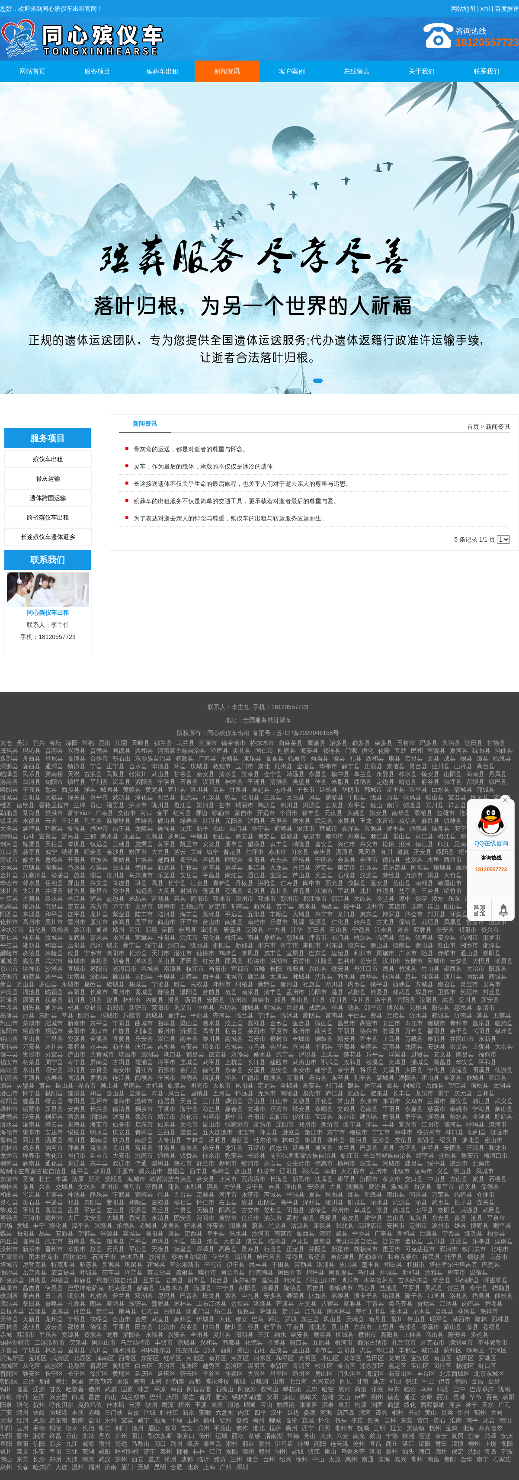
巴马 (258, 1319)
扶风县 (412, 797)
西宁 (308, 1428)
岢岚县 (31, 1194)
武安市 (54, 1241)
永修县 (240, 1054)
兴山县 (318, 968)
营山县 (402, 883)
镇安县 (430, 773)
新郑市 (115, 1007)
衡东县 (357, 945)
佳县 (321, 781)
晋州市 (54, 1249)
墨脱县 (160, 1303)
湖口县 (172, 1054)
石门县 (340, 937)
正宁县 (115, 766)
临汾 (291, 1420)
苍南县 (369, 1108)
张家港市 (237, 1124)
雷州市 (76, 921)
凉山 (289, 1396)
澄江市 (306, 828)
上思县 (385, 1326)
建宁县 (324, 1069)
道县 (403, 929)
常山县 (346, 1101)
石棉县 (346, 875)
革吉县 (31, 1295)
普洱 (205, 1396)
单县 (337, 1007)
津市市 (318, 937)
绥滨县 (448, 1139)
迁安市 (391, 1241)
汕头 (408, 1451)
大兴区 (256, 1373)
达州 (22, 1428)
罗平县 (396, 828)
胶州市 (301, 1030)
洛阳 (375, 1451)
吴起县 (261, 789)
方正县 (408, 1147)
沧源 (465, 812)
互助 (400, 750)
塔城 (240, 1381)
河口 (146, 812)
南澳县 (234, 921)
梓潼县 (385, 890)
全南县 (369, 1046)
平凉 (160, 1389)
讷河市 (54, 1147)
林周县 (467, 1311)
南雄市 (256, 921)
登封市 (93, 1007)
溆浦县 (210, 929)
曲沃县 (422, 1186)
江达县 (448, 1303)
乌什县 (366, 1272)
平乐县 (48, 1334)
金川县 (9, 875)
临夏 (22, 1389)
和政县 (185, 758)
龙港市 (256, 1108)
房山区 (324, 1373)
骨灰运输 (48, 478)
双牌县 (422, 929)
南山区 (442, 1358)
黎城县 (9, 1210)
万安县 (31, 1046)
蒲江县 (340, 898)
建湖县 (369, 1116)
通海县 (283, 828)
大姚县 (356, 812)
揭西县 (330, 906)
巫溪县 (279, 1350)
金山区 (346, 1365)
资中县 (121, 890)
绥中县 (436, 1163)
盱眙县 (504, 1116)
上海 (209, 1467)
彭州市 (289, 898)
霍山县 (430, 1077)
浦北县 (318, 1326)
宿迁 (425, 1435)
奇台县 (441, 1280)
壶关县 (486, 1202)
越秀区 (211, 1365)
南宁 (483, 1459)
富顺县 (160, 898)
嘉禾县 (99, 937)
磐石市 (183, 1163)
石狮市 (166, 1069)
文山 (344, 1396)
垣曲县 (334, 1194)
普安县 (324, 844)
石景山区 (400, 1373)
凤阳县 (244, 1085)
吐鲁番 (75, 1389)
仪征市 (301, 1116)
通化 (22, 1404)
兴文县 (99, 883)
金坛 (55, 742)
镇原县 (76, 766)
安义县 (442, 1054)
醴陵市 (9, 953)
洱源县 (312, 805)
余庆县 (322, 851)
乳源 (298, 921)
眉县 (393, 797)
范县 (231, 992)
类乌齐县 (400, 1303)
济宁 (150, 1451)
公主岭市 (298, 1163)
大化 (225, 1319)
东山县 (31, 1069)
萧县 (45, 1085)
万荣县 (441, 1194)
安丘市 (391, 1023)
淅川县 (334, 984)
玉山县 (31, 1038)
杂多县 (384, 742)
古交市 (250, 1210)
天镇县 (205, 1210)
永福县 (154, 1334)
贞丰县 (279, 844)
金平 (163, 812)
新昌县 (54, 1108)
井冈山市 (462, 1038)
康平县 (346, 1178)
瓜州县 (283, 766)
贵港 (459, 1396)
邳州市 (307, 1124)
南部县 (424, 883)
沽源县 (300, 1225)
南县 (253, 937)
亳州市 (344, 1428)
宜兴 (39, 742)
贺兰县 (456, 1287)
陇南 (504, 1389)
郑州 (55, 1459)
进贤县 (420, 1054)
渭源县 (9, 766)
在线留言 (357, 71)
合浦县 (408, 1326)
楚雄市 (446, 812)
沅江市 (189, 937)
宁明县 (76, 1319)
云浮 (135, 1404)
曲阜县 (166, 1023)
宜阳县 (406, 999)
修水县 (262, 1054)
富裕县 (144, 1147)
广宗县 (384, 1233)
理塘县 (54, 867)
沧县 (477, 1217)
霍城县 (156, 1264)
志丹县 (283, 789)
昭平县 (439, 1319)
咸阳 (105, 1451)
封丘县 (492, 992)
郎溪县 (273, 1077)
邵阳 (6, 1428)
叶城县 (89, 1272)
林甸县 (291, 1139)
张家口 (185, 1435)
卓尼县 (54, 758)
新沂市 (330, 1124)
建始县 (340, 953)
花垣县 (430, 921)
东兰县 (310, 1319)
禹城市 (109, 1015)
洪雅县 (267, 883)
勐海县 (31, 812)
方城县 (424, 984)
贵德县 (99, 750)
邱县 (180, 1241)
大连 (61, 1467)
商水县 (346, 976)
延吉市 (99, 1155)
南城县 (234, 1038)
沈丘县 (324, 976)
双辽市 (121, 1163)
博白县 (211, 1326)
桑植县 (273, 937)
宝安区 (420, 1358)
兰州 (236, 1459)
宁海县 (481, 1108)
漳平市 (166, 1062)
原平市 (445, 1186)
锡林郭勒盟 (247, 1396)
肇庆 (193, 1443)
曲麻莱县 (291, 742)
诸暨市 (31, 1108)
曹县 (354, 1007)
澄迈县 (31, 906)
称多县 (361, 742)
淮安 (39, 1451)
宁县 (96, 766)
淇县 (96, 999)
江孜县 (313, 1311)
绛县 (354, 1194)
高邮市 (279, 1116)
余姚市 (459, 1108)
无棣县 (418, 1007)
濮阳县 (189, 992)
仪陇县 (357, 883)
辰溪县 (232, 929)
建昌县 (414, 1163)
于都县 (324, 1046)
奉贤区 (279, 1365)
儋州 (94, 1389)
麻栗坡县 (118, 820)
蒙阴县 (312, 1015)
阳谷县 (87, 1015)
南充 (359, 1435)
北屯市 (499, 1249)
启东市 (144, 1124)
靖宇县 (425, 1155)
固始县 (475, 976)
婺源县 (391, 1030)
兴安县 (177, 1334)
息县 (411, 976)
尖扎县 (242, 750)
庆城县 (199, 766)
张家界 (308, 1404)
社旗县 (312, 984)
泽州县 (312, 1202)
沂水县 (418, 1015)
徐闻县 (121, 921)
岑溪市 (430, 1326)
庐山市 (76, 1054)
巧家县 (54, 828)
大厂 (73, 1217)
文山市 (127, 812)
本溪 (61, 1178)
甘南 (362, 1381)
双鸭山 (269, 1389)
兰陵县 (396, 1015)
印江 (444, 844)
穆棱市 (358, 1132)
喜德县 (211, 859)
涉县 (213, 1241)
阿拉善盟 (199, 1389)
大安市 (121, 1155)
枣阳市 (99, 968)
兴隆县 (103, 1225)
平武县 (346, 890)
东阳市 (391, 1101)
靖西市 (461, 1319)
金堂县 (385, 898)
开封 (414, 1412)
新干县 (121, 1046)
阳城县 (357, 1202)
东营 (406, 1420)
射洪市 (189, 890)
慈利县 (295, 937)
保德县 (490, 1186)
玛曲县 (504, 750)
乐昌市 (279, 921)
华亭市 (328, 766)
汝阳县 (429, 999)
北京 (193, 1467)
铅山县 (9, 1038)
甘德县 (496, 742)
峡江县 (144, 1046)
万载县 (414, 1038)
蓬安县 (379, 883)
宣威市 (328, 828)
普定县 (232, 851)
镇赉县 (189, 1155)
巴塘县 (31, 867)
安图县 (453, 1147)
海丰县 (189, 914)
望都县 (87, 1233)
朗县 (96, 1303)
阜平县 (216, 1233)
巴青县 (189, 1295)
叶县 (319, 999)
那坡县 (76, 1326)
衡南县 (402, 945)
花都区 (76, 1365)
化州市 (9, 921)
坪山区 (330, 1358)
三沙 (28, 1381)
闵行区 (442, 1365)
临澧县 (385, 937)
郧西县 (453, 968)
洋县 (90, 789)
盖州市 (378, 1171)
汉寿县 (424, 937)
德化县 (211, 1069)
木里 (433, 859)
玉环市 (99, 1101)
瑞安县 (301, 1108)
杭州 (170, 1459)
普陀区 (9, 1373)
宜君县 (457, 797)
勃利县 (477, 1132)
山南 (278, 1381)
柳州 (474, 1443)
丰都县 (408, 1350)
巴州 (156, 1396)
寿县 (157, 1093)
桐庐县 (54, 1116)
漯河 (365, 1412)
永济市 (250, 1194)
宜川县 (177, 789)
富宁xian (79, 812)
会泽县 (351, 828)
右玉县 (228, 1202)
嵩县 (448, 999)
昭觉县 (234, 859)
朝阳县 (102, 1171)
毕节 (476, 1396)
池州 (137, 1428)
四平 (260, 1412)
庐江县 (334, 1093)
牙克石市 (432, 1342)
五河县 (222, 1093)
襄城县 (144, 992)
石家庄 (502, 1459)
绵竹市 (453, 890)
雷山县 (402, 836)
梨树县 (160, 1163)
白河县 (31, 781)
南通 (368, 1459)
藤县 (472, 1326)
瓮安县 (244, 836)
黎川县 (211, 1038)
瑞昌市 (128, 1054)
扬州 (392, 1451)
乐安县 (144, 1038)
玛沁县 (31, 750)
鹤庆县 (267, 805)
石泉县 (189, 781)
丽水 (238, 1435)
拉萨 (275, 1428)
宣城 (308, 1420)
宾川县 (435, 805)
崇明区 (256, 1365)
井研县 (54, 890)
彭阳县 (248, 1287)
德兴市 (369, 1030)
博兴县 (396, 1007)
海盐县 (211, 1108)
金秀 (141, 1319)
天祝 (73, 773)
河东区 (262, 1358)
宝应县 (279, 875)
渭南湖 (274, 1435)
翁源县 (318, 921)
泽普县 (134, 1272)
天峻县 (140, 742)
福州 (94, 1467)
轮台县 (219, 1280)
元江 (186, 828)
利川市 (363, 953)
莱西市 (256, 1030)
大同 (496, 1412)
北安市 (246, 1132)
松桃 (388, 844)
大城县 (115, 1217)
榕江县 (447, 836)
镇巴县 (498, 781)
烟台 (253, 1459)
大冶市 (475, 968)
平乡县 (361, 1233)
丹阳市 (256, 1116)
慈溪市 (436, 1108)
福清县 (9, 1077)
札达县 (99, 1295)
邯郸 (182, 1451)
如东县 (166, 1124)
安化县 (211, 937)
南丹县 (377, 1319)
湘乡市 (469, 945)
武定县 (324, 820)
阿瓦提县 (341, 1272)
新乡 (55, 1443)
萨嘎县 (493, 1303)
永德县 (31, 820)
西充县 (334, 883)
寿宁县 (76, 1062)
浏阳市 (115, 953)
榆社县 (183, 1202)
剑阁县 (256, 890)
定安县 (76, 906)
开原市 (125, 1171)
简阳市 (199, 898)
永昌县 (318, 773)
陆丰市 (144, 914)
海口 (425, 1451)
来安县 (312, 1085)
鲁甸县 (76, 828)
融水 (280, 1334)
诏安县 (54, 1069)
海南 (139, 1381)
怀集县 (459, 914)
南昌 (433, 1459)
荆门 (121, 1428)
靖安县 (346, 1038)
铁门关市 (474, 1249)
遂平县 (54, 976)
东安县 (445, 929)
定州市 (418, 1225)
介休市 (486, 1194)
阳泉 (6, 1404)
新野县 (267, 984)
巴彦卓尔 (482, 1389)
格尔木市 (262, 742)
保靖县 (408, 921)
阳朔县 (244, 1334)
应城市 (436, 960)
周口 (160, 1443)
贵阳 (450, 1459)
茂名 (381, 1412)
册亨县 (234, 844)
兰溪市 (436, 1101)
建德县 (9, 1116)
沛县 (372, 1124)
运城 (221, 1435)
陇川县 (160, 805)
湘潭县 (492, 945)
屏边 (201, 812)
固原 (127, 1389)
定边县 (385, 781)
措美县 (481, 1295)
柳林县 (9, 1186)
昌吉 (94, 1396)
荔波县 (289, 836)
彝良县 (430, 820)
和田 (395, 1381)
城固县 (109, 789)
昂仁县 (224, 1311)
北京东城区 (489, 1373)
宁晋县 (451, 1233)
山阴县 (267, 1202)
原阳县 (31, 999)
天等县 (9, 1319)
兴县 (45, 1186)
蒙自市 (243, 812)
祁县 (73, 1202)
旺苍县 (301, 890)
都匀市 (334, 836)
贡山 (96, 805)
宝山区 (420, 1365)
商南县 (475, 773)
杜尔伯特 (265, 1139)
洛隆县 (262, 1303)
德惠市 (324, 1163)
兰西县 (166, 1132)
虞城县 (115, 984)
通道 (102, 929)
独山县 (222, 836)
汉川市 (391, 960)
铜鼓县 (324, 1038)
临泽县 (9, 773)
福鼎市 (487, 1054)
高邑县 (228, 1249)
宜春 (474, 1435)
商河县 (324, 1030)
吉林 (390, 1420)
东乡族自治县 (153, 758)
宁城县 (31, 1350)
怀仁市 (205, 1202)
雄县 (460, 1225)
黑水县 (465, 867)
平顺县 (31, 1210)
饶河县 (358, 1139)
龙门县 (346, 914)
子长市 (306, 789)
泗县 (6, 1085)
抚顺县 (114, 1178)
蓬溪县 (211, 890)
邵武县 (330, 1062)
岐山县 (435, 797)
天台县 (189, 1101)
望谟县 (256, 844)
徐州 (302, 1459)
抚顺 (363, 1428)
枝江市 (195, 968)
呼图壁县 (496, 1280)
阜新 (330, 1171)
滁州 (265, 1443)
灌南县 (31, 1124)
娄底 (310, 1412)
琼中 (405, 898)
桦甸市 (228, 1163)
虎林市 (9, 1147)
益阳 (94, 1420)
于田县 (281, 1264)
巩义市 (183, 1007)
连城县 (189, 1062)
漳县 (483, 758)
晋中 (22, 1435)
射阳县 (391, 1116)
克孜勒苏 (100, 1381)
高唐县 (9, 1015)
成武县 (318, 1007)
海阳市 (9, 1030)
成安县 (255, 1241)
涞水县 (238, 1233)
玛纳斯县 (467, 1280)
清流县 (459, 1069)
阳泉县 (238, 1225)
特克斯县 (63, 1264)
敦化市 (54, 1155)
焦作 (242, 1428)
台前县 (211, 992)
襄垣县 (54, 1210)
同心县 (366, 1287)
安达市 (54, 1132)
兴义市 (369, 844)
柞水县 (408, 773)
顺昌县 (442, 1062)
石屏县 (279, 820)
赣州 (265, 1451)
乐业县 (31, 1326)
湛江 (408, 1443)
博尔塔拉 (217, 1381)
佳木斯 (115, 1404)
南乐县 (250, 992)
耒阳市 (312, 945)
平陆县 (295, 1194)
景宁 (444, 1093)
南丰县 (189, 1038)
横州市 (367, 1334)
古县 (336, 1186)
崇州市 (244, 898)
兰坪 (80, 805)
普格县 (301, 859)
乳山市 (9, 1023)
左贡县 (307, 1303)
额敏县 (476, 1256)
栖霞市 (31, 1030)
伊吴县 (54, 1287)
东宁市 (336, 1132)
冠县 (28, 1015)
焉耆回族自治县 (117, 1280)
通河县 (324, 1147)
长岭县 (256, 1155)
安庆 (507, 1435)
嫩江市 (313, 1132)
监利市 (346, 960)
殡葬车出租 (162, 71)
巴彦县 (369, 1147)
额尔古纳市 (372, 1342)
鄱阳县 (436, 1030)
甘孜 (55, 1389)
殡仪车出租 (48, 459)
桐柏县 (244, 984)
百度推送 (507, 8)
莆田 (441, 1443)
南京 (88, 1459)
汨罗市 (492, 937)
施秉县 (144, 844)
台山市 (211, 921)
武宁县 (285, 1054)
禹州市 (121, 992)
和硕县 (60, 1280)
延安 (396, 1428)
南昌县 (465, 1054)
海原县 (203, 1287)
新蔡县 (31, 976)
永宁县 (479, 1287)
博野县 (480, 1225)
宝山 (266, 1404)
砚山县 (166, 820)
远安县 (340, 968)
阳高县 (228, 1210)
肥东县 (379, 1093)
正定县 (295, 1249)
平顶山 (223, 1428)
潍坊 (220, 1459)
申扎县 (250, 1295)
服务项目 (97, 71)
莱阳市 (76, 1030)
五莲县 (502, 1015)
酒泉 (328, 1404)
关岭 (196, 851)
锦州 (226, 1420)
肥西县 (357, 1093)
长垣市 (469, 992)
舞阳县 (76, 992)
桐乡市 (144, 1108)
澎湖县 (150, 1054)
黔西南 (286, 1404)
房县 (388, 968)
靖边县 (408, 781)
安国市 (396, 1225)
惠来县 (307, 906)
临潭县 (76, 758)
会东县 (346, 859)
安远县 (436, 1046)
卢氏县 (9, 992)
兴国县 (301, 1046)
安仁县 (9, 937)
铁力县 (121, 1139)
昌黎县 (322, 1241)
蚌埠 (304, 1443)
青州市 (459, 1023)
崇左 (189, 1396)
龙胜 (112, 1334)
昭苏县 (89, 1264)
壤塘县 (442, 867)
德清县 (121, 1108)
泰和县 (76, 1046)
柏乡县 (496, 1233)
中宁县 (225, 1287)
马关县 (93, 820)
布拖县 (279, 859)
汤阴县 (193, 999)
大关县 (9, 828)
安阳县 (216, 999)
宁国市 (166, 1077)
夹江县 (31, 890)
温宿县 (479, 1272)
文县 (433, 758)
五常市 (256, 1147)
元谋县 (333, 812)
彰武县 (311, 1171)
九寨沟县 (34, 875)
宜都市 (240, 968)
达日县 (474, 742)
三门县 (211, 1101)
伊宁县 (221, 1256)
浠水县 (144, 960)
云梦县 (459, 960)
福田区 (465, 1358)
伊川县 (361, 999)
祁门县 (334, 1085)
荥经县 (391, 875)
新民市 (301, 1178)
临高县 (9, 906)
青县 (460, 1217)
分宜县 (54, 1054)
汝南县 (76, 976)
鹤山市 (166, 921)
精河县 (293, 1280)
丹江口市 (366, 968)
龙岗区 (397, 1358)
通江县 (256, 875)
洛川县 (199, 789)
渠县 (433, 875)
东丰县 (99, 1163)
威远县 (144, 890)
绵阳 (425, 1443)
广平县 (138, 1241)
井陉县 (318, 1249)
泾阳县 (250, 797)
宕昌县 (414, 758)
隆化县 (58, 1225)
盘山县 (243, 1171)
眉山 (154, 1428)
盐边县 (115, 898)
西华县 (369, 976)
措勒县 (501, 1287)
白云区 (144, 1365)
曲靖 (88, 1435)
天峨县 (355, 1319)
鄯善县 (146, 1287)
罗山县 (48, 984)
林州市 (132, 999)
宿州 (105, 1443)
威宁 (51, 851)
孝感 (254, 1435)
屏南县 (99, 1062)
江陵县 (324, 960)
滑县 (174, 999)
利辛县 (363, 1077)
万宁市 (121, 906)
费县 (376, 1015)
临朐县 (504, 1023)
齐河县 (222, 1015)
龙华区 (352, 1358)
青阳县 (295, 1077)
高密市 (369, 1023)
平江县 (9, 945)
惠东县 (369, 914)
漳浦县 (76, 1069)
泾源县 (270, 1287)
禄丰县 (311, 812)
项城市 (234, 976)
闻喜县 (418, 1194)
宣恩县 (295, 953)
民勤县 (115, 773)
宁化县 (436, 1069)
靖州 (118, 929)
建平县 (80, 1171)
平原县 (199, 1015)
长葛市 (99, 992)
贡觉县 (426, 1303)
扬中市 (234, 1116)
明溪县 (481, 1069)
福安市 (9, 1062)
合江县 (76, 898)
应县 (247, 1202)
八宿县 (330, 1303)
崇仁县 (166, 1038)
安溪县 (256, 1069)
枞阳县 (54, 1093)
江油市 (324, 890)
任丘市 (250, 1217)
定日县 (291, 1311)
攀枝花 (292, 1389)
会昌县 (279, 1046)
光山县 (25, 984)
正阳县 (144, 976)
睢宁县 (352, 1124)
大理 (6, 1420)
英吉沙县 (159, 1272)
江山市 (279, 1101)
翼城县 (400, 1186)
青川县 (279, 890)
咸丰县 (273, 953)
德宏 (394, 1396)
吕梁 (447, 1412)
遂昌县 (31, 1101)
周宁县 (54, 1062)
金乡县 (279, 1023)
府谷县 (430, 781)
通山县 (469, 953)
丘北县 (70, 820)
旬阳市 (54, 781)
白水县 (441, 789)
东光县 (441, 1217)
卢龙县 (300, 1241)
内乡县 (357, 984)
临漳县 (277, 1241)
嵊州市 (9, 1108)
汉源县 (369, 875)
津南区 (105, 1358)
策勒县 (303, 1264)
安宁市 (463, 828)
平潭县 (31, 1077)
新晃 (151, 929)
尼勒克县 (34, 1264)
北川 (366, 890)
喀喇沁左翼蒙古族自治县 (33, 1171)
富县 (219, 789)
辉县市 (424, 992)
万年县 (414, 1030)
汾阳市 (369, 1178)
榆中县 (340, 773)
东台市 (346, 1116)
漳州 (248, 1451)
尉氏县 (31, 1007)
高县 (157, 883)
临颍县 (54, 992)
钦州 (151, 1404)
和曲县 (9, 1194)
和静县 (83, 1280)
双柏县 (423, 812)
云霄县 (99, 1069)
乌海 (426, 1389)
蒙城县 (385, 1077)
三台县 (430, 890)
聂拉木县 (12, 1311)
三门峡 (114, 1412)
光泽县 (397, 1062)
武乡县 (441, 1202)
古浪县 (93, 773)
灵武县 (434, 1287)
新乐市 (31, 1249)
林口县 (454, 1132)
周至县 (480, 797)
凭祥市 (489, 1311)
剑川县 (289, 805)
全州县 (199, 1334)
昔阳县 (115, 1202)
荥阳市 (160, 1007)
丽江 (443, 1396)
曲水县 (399, 1311)
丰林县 (195, 1139)
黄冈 (458, 1435)
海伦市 (9, 1132)
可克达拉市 (420, 1249)
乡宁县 (255, 1186)
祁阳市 (467, 929)
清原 (78, 1178)
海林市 (403, 1132)
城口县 (430, 1350)
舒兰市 (205, 1163)
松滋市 (256, 960)
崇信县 (396, 766)
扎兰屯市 (404, 1342)
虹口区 (487, 1365)
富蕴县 (317, 1256)
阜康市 (9, 1287)
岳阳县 (76, 945)
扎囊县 (76, 1303)
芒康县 (285, 1303)
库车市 (456, 1272)
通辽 (410, 1396)
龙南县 (414, 1046)
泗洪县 (76, 1116)
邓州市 (222, 984)
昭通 (250, 1404)
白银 (6, 1396)
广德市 (250, 1077)
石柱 (259, 1350)
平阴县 (346, 1030)
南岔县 (144, 1139)
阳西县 (9, 914)
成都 (187, 1459)
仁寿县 (289, 883)
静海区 (475, 1350)
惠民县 (463, 1007)
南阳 (320, 1443)
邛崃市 (222, 898)
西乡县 (70, 789)
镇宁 (213, 851)
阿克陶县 (261, 1272)
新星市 (340, 1249)
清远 (121, 1443)
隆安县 (457, 1334)
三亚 (72, 1451)
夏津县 (177, 1015)
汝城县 (54, 937)
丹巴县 (301, 867)
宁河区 (498, 1350)
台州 (269, 1459)
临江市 (350, 1155)
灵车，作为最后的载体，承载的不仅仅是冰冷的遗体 (203, 466)
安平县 (424, 1210)
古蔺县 (31, 898)
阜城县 (363, 1210)
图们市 (76, 1155)
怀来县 (193, 1225)
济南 (111, 1467)
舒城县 (475, 1077)
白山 (111, 1396)
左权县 (160, 1202)
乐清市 (279, 1108)
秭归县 (295, 968)
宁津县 (267, 1015)
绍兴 (285, 1459)
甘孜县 (189, 867)
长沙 (39, 1459)
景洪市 (54, 812)
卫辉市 (447, 992)
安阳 (6, 1435)
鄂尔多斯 (160, 1435)
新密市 (138, 1007)
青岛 (490, 1451)
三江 (264, 1334)
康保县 (322, 1225)
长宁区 (54, 1373)
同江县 (31, 1139)
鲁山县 (300, 999)
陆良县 (441, 828)
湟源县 (436, 750)
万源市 (414, 875)
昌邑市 (346, 1023)
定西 (39, 1396)
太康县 (279, 976)
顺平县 (502, 1225)
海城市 (136, 1178)
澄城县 (9, 797)
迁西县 (459, 1241)
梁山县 (189, 1023)
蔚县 (258, 1225)
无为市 (267, 1093)
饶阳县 (447, 1210)
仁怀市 (255, 851)
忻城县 (205, 1319)
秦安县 (205, 773)
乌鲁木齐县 (174, 1287)
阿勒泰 (175, 1381)
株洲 (408, 1435)
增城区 (9, 1365)
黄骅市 (228, 1217)
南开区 (217, 1358)
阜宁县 (414, 1116)
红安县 (211, 960)
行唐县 (273, 1249)
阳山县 (453, 906)
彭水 (210, 1350)
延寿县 (301, 1147)
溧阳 (72, 742)
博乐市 (350, 1280)
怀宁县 (31, 1093)
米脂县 (340, 781)
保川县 (339, 999)
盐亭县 (408, 890)
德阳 (505, 1420)
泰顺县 (324, 1108)
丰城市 (301, 1038)
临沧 (410, 1389)
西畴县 (144, 820)
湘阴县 (31, 945)
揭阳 (232, 1451)
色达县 (76, 867)
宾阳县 (390, 1334)
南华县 (401, 812)
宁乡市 (93, 953)
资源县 (70, 1334)
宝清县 (381, 1139)
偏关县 (467, 1186)
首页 (473, 427)
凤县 (315, 797)
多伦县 (480, 1334)
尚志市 (279, 1147)
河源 (326, 1412)
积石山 (121, 758)
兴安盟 (58, 1396)
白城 (78, 1396)
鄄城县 (250, 1007)
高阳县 (154, 1233)
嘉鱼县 (31, 960)
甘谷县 (183, 773)
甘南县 (166, 1147)
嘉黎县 (340, 1295)
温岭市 (144, 1101)
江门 (215, 1451)
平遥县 (54, 1202)
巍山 (376, 805)
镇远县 (99, 844)
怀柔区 (234, 1373)
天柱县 (54, 844)
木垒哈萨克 (378, 1280)
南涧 (393, 805)
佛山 (6, 1459)
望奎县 (189, 1132)
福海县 (294, 1256)
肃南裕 (54, 773)
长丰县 (402, 1093)
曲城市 (144, 1023)
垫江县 (385, 1350)
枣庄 (357, 1420)
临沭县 (289, 1015)
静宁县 (351, 766)
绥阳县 (445, 851)
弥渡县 (412, 805)
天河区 (166, 1365)
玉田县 (436, 1241)
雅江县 (256, 867)
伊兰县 (430, 1147)
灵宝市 (469, 984)
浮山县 (294, 1186)
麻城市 (76, 960)
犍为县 (76, 890)
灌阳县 (132, 1334)
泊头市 (273, 1217)
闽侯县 (144, 1077)
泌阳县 (99, 976)
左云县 (115, 1210)
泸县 (96, 898)
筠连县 (121, 883)
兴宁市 (324, 914)
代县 (163, 1194)
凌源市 (459, 1163)
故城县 (402, 1210)
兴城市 (391, 1163)
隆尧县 (474, 1233)
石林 (28, 836)
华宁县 (261, 828)
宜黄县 (121, 1038)
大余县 (504, 1046)
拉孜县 (246, 1311)
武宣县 (160, 1319)
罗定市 (217, 906)
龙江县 (234, 1147)
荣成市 (31, 1023)
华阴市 (351, 789)
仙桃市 (205, 953)
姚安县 (378, 812)
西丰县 (198, 1171)
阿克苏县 (12, 1280)
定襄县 (205, 1194)
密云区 (189, 1373)
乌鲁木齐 (353, 1451)
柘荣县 (31, 1062)
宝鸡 (451, 1428)
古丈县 (385, 921)
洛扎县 (459, 1295)
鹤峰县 (228, 953)
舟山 (310, 1435)
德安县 (217, 1054)
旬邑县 (166, 797)
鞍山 (375, 1435)
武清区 (60, 1358)
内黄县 (154, 999)
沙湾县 (158, 1256)
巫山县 (301, 1350)
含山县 (115, 1093)
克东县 (99, 1147)
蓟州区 (453, 1350)
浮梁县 (397, 1054)
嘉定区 (397, 1365)
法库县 (324, 1178)
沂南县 (463, 1015)
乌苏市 (499, 1256)
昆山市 (211, 1124)
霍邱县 (498, 1077)
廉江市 (99, 921)
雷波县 (99, 859)
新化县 (38, 929)
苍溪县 (234, 890)
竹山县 (430, 968)
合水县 (138, 766)
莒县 (483, 1015)
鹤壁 (394, 1404)
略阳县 (9, 789)
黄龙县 (154, 789)
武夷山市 (304, 1062)
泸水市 (138, 805)
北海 (468, 1428)
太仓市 (189, 1124)
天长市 (222, 1085)
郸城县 (301, 976)
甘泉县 (238, 789)
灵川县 (222, 1334)
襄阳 (22, 1443)
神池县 (76, 1194)
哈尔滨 (42, 1467)
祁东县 (334, 945)
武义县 (504, 1101)
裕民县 (431, 1256)
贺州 (39, 1404)
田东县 (144, 1326)
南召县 (447, 984)
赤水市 (277, 851)
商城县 (498, 976)
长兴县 (99, 1108)
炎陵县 (31, 953)
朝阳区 (9, 1381)
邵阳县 (222, 945)
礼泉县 (211, 797)
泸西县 (256, 820)
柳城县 (345, 1334)
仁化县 (340, 921)
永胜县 (346, 820)
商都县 (231, 1342)
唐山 (330, 1451)
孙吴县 (269, 1132)
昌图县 (176, 1171)
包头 (341, 1420)
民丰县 (258, 1264)
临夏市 (297, 758)
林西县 (54, 1350)
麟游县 (334, 797)
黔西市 (138, 851)
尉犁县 (197, 1280)
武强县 (469, 1210)
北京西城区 (454, 1373)
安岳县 (189, 875)
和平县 (54, 914)
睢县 (180, 984)
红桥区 (172, 1358)
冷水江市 (12, 929)
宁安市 (381, 1132)
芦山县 (301, 875)
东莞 (22, 1459)
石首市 (301, 960)
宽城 (22, 1225)
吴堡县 (301, 781)
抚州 (435, 1428)
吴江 (22, 742)
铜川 (6, 1389)
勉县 (51, 789)
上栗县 (330, 1054)
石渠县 (99, 867)
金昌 (477, 1381)
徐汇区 (99, 1373)
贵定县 (267, 836)
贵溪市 (31, 1054)
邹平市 (373, 1007)
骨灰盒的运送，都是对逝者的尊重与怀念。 (191, 449)
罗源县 (99, 1077)
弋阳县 (481, 1030)
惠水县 (109, 836)
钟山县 (416, 1319)
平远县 (234, 914)
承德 (39, 1428)
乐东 (454, 898)
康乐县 (252, 758)
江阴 (121, 742)
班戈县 (211, 1295)
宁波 (507, 1451)
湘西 (377, 1404)
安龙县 (211, 844)
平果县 (121, 1326)
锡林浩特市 (15, 1342)
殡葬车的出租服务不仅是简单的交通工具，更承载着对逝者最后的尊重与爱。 (237, 501)
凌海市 (423, 1171)
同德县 (121, 750)
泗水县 (211, 1023)
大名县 (232, 1241)
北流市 (166, 1326)
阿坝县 (420, 867)
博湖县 (38, 1280)
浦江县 (481, 1101)
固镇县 (199, 1093)
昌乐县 (481, 1023)
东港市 (9, 1178)
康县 (394, 758)
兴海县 (76, 750)
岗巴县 (471, 1303)
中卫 (428, 1381)
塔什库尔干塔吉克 (453, 1264)
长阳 (276, 968)
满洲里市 (461, 1342)
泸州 (121, 1435)
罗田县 (189, 960)
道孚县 (234, 867)
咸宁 (144, 1420)
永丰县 (99, 1046)
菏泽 (490, 1435)
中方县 (277, 929)
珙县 (141, 883)
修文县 (31, 859)
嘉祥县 (256, 1023)
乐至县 (166, 875)
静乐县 (99, 1194)
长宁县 (177, 883)
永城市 (70, 984)
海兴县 (418, 1217)
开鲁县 (9, 1350)
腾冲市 (99, 828)
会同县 (187, 929)
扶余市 (211, 1155)
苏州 (121, 1459)
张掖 (377, 1389)
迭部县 (9, 758)
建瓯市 (279, 1062)
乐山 (72, 1435)
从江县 (424, 836)
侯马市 (132, 1186)
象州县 (183, 1319)
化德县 (254, 1342)
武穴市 (54, 960)
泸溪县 (307, 1054)
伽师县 (9, 1272)
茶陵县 (54, 953)
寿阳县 (93, 1202)
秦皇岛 (212, 1443)
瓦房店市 (253, 1178)
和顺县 (138, 1202)
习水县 (300, 851)
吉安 (187, 1428)
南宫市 (283, 1233)
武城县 (154, 1015)
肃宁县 (373, 1217)
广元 (504, 1404)
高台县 (486, 766)
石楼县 (498, 1178)
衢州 (291, 1428)
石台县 (318, 1077)
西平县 (211, 976)
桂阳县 (166, 937)
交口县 (414, 1178)
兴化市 (189, 1116)
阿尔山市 (104, 1342)
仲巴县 (83, 1311)
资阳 (272, 1396)
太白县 (295, 797)
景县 (382, 1210)
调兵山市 (150, 1171)
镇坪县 (76, 781)
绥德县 (363, 781)
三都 (90, 836)
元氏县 (115, 1249)
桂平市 (273, 1326)
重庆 (154, 1459)
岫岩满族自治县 (171, 1178)
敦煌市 (222, 766)
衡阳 (507, 1443)
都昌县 (195, 1054)
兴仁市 (346, 844)
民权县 (199, 984)
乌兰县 (185, 742)
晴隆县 (301, 844)
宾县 (388, 1147)
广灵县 (183, 1210)
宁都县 (346, 1046)
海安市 (99, 1124)
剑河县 (9, 844)
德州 (205, 1435)
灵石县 (9, 1202)
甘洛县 (144, 859)
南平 (472, 1420)
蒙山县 (453, 1326)
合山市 (121, 1319)
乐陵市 (132, 1015)
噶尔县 (76, 1295)
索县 (231, 1295)
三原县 (273, 797)
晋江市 (144, 1069)
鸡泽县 (160, 1241)
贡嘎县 (54, 1303)
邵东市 (267, 945)
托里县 (454, 1256)
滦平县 (81, 1225)
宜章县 (144, 937)
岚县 (478, 1178)
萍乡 (455, 1404)
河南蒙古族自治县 (181, 750)
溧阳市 (285, 1124)
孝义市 (391, 1178)
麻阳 (168, 929)
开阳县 (76, 859)
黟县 (354, 1085)
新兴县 (262, 906)
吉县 (274, 1186)
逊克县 (291, 1132)
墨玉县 (371, 1264)
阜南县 (132, 1085)
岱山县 (256, 1101)
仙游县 (504, 1069)
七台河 (298, 1381)
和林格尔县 (156, 1350)
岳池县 (54, 883)
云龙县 (334, 805)
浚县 (112, 999)
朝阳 (509, 1396)
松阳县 (9, 1101)
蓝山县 (339, 929)
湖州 (281, 1451)
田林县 (9, 1326)
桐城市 (412, 1085)
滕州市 (166, 1030)
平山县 (138, 1249)
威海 (88, 1443)
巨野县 (295, 1007)
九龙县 (279, 867)
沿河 (405, 844)
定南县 (391, 1046)
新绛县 (373, 1194)
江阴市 (430, 1124)
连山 (433, 906)
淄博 (458, 1443)
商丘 (392, 1443)
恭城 (6, 1334)
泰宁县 (346, 1069)
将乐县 (369, 1069)
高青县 (211, 1030)
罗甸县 (177, 836)
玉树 (156, 1381)
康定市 (346, 867)
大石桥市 (353, 1171)
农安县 (369, 1163)
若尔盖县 (394, 867)
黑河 (344, 1389)
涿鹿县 (171, 1225)
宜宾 (127, 1420)
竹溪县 (408, 968)
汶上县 (234, 1023)
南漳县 (172, 968)
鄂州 (480, 1412)
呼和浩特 (127, 1451)
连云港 (339, 1443)
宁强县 (31, 789)
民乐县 (31, 773)
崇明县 (9, 836)
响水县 (459, 1116)
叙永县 (54, 898)
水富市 (385, 820)
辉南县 (31, 1163)
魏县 (96, 1241)
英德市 (397, 906)
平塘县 (199, 836)
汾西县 (154, 1186)
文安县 (93, 1217)
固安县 (183, 1217)
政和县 (352, 1062)
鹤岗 (461, 1381)
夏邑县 (93, 984)
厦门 (127, 1467)
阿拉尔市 (75, 1256)
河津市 (228, 1194)
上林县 (412, 1334)
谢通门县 (198, 1311)
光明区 (307, 1358)
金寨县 (453, 1077)
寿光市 (414, 1023)
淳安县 (31, 1116)
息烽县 (54, 859)
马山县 (435, 1334)
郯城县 (441, 1015)
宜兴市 (408, 1124)
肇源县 (313, 1139)
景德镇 (416, 1428)
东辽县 (76, 1163)
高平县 (289, 1202)
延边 (293, 1412)
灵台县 (418, 766)
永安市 (301, 1069)
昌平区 (279, 1373)
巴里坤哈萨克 (85, 1287)
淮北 (259, 1428)
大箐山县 (169, 1139)
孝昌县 (504, 960)
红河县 (182, 812)
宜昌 (375, 1443)
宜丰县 (369, 1038)
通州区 (301, 1373)
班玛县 (9, 750)
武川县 (99, 1350)
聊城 (275, 1420)
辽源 (39, 1389)
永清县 (160, 1217)
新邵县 (244, 945)
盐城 (298, 1451)
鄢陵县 (166, 992)
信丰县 (9, 1054)
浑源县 (138, 1210)
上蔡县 (189, 976)
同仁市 (264, 750)
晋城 (150, 1412)
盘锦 (242, 1420)
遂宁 (471, 1404)
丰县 (388, 1124)
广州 (226, 1467)
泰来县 (189, 1147)
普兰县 (121, 1295)
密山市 (493, 1139)
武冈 (96, 945)
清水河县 (124, 1350)
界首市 (87, 1085)
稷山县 (396, 1194)
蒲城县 (463, 789)
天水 (488, 1404)
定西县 (193, 1233)
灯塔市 (266, 1171)
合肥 (176, 1467)
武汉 (105, 1459)
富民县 (70, 836)
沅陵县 (255, 929)
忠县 (366, 1350)
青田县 (76, 1101)
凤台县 (177, 1093)
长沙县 (138, 953)
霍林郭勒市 (492, 1342)
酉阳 (227, 1350)
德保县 (99, 1326)
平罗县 (411, 1287)
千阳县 (357, 797)
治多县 (339, 742)
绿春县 (189, 820)
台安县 (205, 1178)
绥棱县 (76, 1132)
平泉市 (496, 1217)
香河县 (138, 1217)
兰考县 (9, 1007)
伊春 (445, 1381)
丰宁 (39, 1225)
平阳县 (391, 1108)
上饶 (490, 1443)
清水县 (228, 773)
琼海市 (166, 906)
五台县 (183, 1194)
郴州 (398, 1412)
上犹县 (481, 1046)
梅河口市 (496, 1155)
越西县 (166, 859)
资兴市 (490, 929)
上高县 (391, 1038)
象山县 (504, 1108)
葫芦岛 (345, 1412)
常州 (417, 1459)
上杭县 (234, 1062)
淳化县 (144, 797)
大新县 (31, 1319)
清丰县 (273, 992)
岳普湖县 (34, 1272)
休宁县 (373, 1085)
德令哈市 (233, 742)
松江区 (324, 1365)
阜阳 (55, 1451)
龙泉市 (424, 1093)
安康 (426, 1396)
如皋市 (121, 1124)
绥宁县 (154, 945)
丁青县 (375, 1303)
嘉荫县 (240, 1139)
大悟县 (481, 960)
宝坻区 (38, 1358)
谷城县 (150, 968)
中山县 (436, 1178)
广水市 (408, 953)
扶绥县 (99, 1319)
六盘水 (224, 1412)
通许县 (54, 1007)
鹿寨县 (322, 1334)
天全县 (324, 875)
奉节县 (324, 1350)
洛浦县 (326, 1264)
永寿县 (54, 1077)
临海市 (121, 1101)
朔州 (377, 1396)
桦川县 (76, 1139)
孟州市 (295, 992)
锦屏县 (31, 844)
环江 (274, 1319)
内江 (244, 1412)
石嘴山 (224, 1389)
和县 (96, 1093)
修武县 (402, 992)
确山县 (121, 976)
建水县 (301, 820)
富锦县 (9, 1139)
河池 (233, 1404)
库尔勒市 (245, 1280)
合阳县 (31, 797)
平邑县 (357, 1015)
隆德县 (293, 1287)
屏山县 (76, 883)
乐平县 (375, 1054)
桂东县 (31, 937)
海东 (394, 1389)
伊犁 (361, 1396)
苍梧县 (492, 1326)
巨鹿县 (429, 1233)
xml (485, 8)
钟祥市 (31, 968)
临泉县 (177, 1085)
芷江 (135, 929)
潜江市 (183, 953)
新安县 (490, 999)
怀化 (324, 1420)
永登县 (385, 773)
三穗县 (121, 844)
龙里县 (132, 836)
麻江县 (379, 836)
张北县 (345, 1225)
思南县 (463, 844)
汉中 (277, 1412)
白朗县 (172, 1311)
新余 (189, 1412)
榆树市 (346, 1163)
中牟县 (205, 1007)
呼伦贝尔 (61, 1404)
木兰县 (346, 1147)
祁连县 (332, 750)
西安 (137, 1459)
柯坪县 (315, 1272)
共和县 (144, 750)
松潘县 (60, 875)
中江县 (9, 898)
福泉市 (312, 836)
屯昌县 (54, 906)
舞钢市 (261, 999)
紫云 (180, 851)
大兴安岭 (323, 1381)
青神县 (222, 883)
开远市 (266, 812)
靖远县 (295, 773)
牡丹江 (169, 1412)
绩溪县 (211, 1077)
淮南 (456, 1420)
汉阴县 (211, 781)
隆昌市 (99, 890)
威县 (342, 1233)
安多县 (273, 1295)
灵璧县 (25, 1085)
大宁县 (232, 1186)
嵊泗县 (234, 1101)
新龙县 (166, 867)
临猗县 (463, 1194)
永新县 (487, 1038)
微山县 (324, 1023)
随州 (22, 1412)
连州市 (375, 906)
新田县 (316, 929)
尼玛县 (166, 1295)
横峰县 (504, 1030)
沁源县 (402, 1202)
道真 (403, 851)
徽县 (339, 758)
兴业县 (189, 1326)
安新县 (64, 1233)
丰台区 (426, 1373)
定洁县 (105, 1311)
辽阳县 (288, 1171)
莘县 (67, 1015)
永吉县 (273, 1163)
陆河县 (166, 914)
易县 (45, 1233)
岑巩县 (76, 844)
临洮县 (502, 758)
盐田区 (375, 1358)
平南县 (295, 1326)
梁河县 (205, 805)
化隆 (384, 750)
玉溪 (201, 1404)
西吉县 (315, 1287)
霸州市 (54, 1217)
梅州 (259, 1420)
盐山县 (396, 1217)
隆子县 (414, 1295)
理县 (96, 875)
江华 (297, 929)
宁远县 (361, 929)
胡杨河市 (366, 1249)
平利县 (99, 781)
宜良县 (48, 836)
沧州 (359, 1443)
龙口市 (99, 1030)
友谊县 (403, 1139)
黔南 (78, 1420)
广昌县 (54, 1038)
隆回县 (199, 945)
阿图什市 (290, 1272)
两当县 (320, 758)
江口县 (9, 851)
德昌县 (391, 859)
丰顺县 (279, 914)
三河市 (31, 1217)
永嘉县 (414, 1108)
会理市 (369, 859)
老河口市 (124, 968)
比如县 (318, 1295)
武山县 (160, 773)
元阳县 (234, 820)
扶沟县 (391, 976)
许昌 (55, 1435)
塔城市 (9, 1264)
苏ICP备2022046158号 (308, 732)
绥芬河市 (429, 1132)
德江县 (424, 844)
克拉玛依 (90, 1404)
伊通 (141, 1163)
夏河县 (459, 750)
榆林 (209, 1420)
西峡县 (402, 984)
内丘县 (9, 1241)
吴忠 (311, 1389)
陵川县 (334, 1202)
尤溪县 (391, 1069)
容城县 (132, 1233)
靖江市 (166, 1116)
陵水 (438, 898)
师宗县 (418, 828)
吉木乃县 (132, 1256)
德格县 (144, 867)
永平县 (357, 805)
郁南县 (240, 906)
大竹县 (453, 875)
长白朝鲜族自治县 (387, 1155)
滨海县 (436, 1116)
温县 (337, 992)
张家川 (138, 773)
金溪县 (99, 1038)
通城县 (9, 960)
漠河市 (498, 1124)
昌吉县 (31, 1287)
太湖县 (502, 1085)
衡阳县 (424, 945)
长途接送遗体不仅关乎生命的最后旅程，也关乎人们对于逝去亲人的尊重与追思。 (243, 483)
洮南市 (144, 1155)
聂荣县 (295, 1295)
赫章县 (31, 851)
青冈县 (144, 1132)
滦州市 (9, 1249)
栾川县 (467, 999)
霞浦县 (144, 1062)
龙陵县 (144, 828)
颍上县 (109, 1085)
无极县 (160, 1249)
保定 (458, 1451)
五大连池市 (217, 1132)
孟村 (292, 1217)
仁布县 (150, 1311)
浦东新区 (372, 1365)
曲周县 (76, 1241)
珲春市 (31, 1155)
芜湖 (88, 1451)
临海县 (31, 1241)
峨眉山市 (450, 883)
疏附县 (185, 1272)
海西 (176, 1389)
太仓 (6, 742)
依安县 (211, 1147)
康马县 (128, 1311)
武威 (111, 1389)
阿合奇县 (233, 1272)
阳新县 (498, 968)
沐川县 (9, 890)
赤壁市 (447, 953)
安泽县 (316, 1186)
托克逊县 (120, 1287)
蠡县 (6, 1233)
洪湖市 (279, 960)
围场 (6, 1225)
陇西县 (31, 766)
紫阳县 (144, 781)
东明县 (228, 1007)
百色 (492, 1396)
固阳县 (76, 1350)
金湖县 (481, 1116)
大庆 (326, 1435)
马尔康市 (141, 875)
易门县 (238, 828)
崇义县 (459, 1046)
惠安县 (279, 1069)
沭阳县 (121, 1116)
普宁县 (285, 906)
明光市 (199, 1085)
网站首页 (32, 71)
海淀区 (375, 1373)
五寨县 (54, 1194)
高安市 (256, 1038)
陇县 (376, 797)
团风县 (234, 960)
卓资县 (276, 1342)
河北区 (195, 1358)
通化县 (54, 1163)
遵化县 (414, 1241)
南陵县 (289, 1093)
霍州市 (109, 1186)
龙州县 (54, 1319)
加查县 (436, 1295)
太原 (335, 1459)
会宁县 (273, 773)
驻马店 (284, 1443)
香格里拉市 (54, 805)
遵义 (22, 1451)
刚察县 (287, 750)
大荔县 (54, 797)
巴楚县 (491, 1264)
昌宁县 (121, 828)
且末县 (152, 1280)
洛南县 (9, 781)
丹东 (105, 1435)
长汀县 (256, 1062)
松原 (361, 1404)
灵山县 (340, 1326)
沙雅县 (434, 1272)
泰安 (441, 1435)
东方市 (99, 906)
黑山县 (462, 1171)
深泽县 (205, 1249)
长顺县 (154, 836)
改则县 (9, 1295)
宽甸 (28, 1178)
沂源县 (189, 1030)
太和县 (154, 1085)
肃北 (264, 766)
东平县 (99, 1023)
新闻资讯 (227, 71)
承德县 (126, 1225)
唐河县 (289, 984)
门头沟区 (349, 1373)
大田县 (414, 1069)
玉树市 (406, 742)
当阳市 (217, 968)
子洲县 (256, 781)
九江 (72, 1443)
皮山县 (348, 1264)
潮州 (232, 1443)
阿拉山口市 (321, 1280)
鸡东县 (31, 1147)
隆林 (481, 1319)
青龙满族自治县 (357, 1241)
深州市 (340, 1210)
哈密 (328, 1389)
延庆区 (144, 1373)
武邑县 (492, 1210)
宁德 (392, 1435)
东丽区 (150, 1358)
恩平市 (144, 921)
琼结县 (9, 1303)
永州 (111, 1420)
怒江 (412, 1381)
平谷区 (211, 1373)
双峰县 (60, 929)
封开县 (436, 914)
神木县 (234, 781)
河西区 (240, 1358)
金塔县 (306, 766)
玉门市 (244, 766)
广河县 (207, 758)
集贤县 (426, 1139)
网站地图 (463, 8)
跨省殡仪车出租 (48, 517)
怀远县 (244, 1093)
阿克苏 (247, 1389)
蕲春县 (121, 960)
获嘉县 (54, 999)
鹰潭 (168, 1404)
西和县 (375, 758)
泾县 (231, 1077)
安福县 (9, 1046)
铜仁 (105, 1428)
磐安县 (459, 1101)
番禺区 (99, 1365)
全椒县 (289, 1085)
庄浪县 (373, 766)
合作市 (99, 758)
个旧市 (288, 812)
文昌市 (144, 906)
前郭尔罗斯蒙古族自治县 (303, 1155)
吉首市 (475, 921)
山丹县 (463, 766)
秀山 (243, 1350)
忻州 (464, 1412)
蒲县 (174, 1186)
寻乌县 (256, 1046)
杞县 (73, 1007)
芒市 (225, 805)
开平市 (189, 921)
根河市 (344, 1342)
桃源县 (363, 937)
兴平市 (99, 797)
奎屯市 (213, 1264)
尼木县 (422, 1311)
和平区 (285, 1358)
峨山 (219, 828)
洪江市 (83, 929)
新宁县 (132, 945)
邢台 (248, 1443)
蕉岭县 (211, 914)
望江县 (457, 1085)
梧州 (184, 1404)
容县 (180, 898)
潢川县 (453, 976)
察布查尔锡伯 (189, 1256)
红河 (22, 1420)
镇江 (314, 1451)
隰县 (213, 1186)
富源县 (373, 828)
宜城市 (76, 968)
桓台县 (234, 1030)
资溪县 (76, 1038)
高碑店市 (370, 1225)
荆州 (176, 1443)
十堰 (176, 1420)
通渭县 (54, 766)
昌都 (195, 1381)
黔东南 (58, 1420)
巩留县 (134, 1264)
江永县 (384, 929)
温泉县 (270, 1280)
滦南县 (504, 1241)
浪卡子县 (366, 1295)
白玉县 (121, 867)
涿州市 (441, 1225)
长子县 (463, 1202)
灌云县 (54, 1124)
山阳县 (453, 773)
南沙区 (54, 1365)
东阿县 (48, 1015)
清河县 (243, 1256)
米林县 (183, 1303)
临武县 (76, 937)
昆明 (160, 1467)
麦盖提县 (63, 1272)
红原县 (369, 867)
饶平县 (352, 906)
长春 (22, 1467)
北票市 (481, 1163)
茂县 (80, 875)
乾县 (231, 797)
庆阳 (172, 1396)
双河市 (448, 1249)
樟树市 (279, 1038)
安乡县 (447, 937)
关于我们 (422, 71)
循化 (368, 750)
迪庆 (379, 1381)
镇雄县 (453, 820)
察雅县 (352, 1303)
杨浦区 (465, 1365)
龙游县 (301, 1101)
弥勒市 (221, 812)
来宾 (217, 1404)
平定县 (93, 1210)
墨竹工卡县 (371, 1311)
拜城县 (389, 1272)
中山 (318, 1459)
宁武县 (121, 1194)
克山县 (121, 1147)
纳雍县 (70, 851)
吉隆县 (38, 1311)
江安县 (199, 883)
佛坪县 (453, 781)
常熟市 (262, 1124)
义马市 (492, 984)
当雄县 (444, 1311)
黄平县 (166, 844)
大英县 (166, 890)
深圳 (242, 1467)
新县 (6, 984)
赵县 (96, 1249)
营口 (423, 1420)
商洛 (361, 1389)
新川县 (76, 999)
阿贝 (346, 1381)
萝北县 (471, 1139)
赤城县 (148, 1225)
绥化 (410, 1404)
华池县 (160, 766)
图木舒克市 (44, 1256)
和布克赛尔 (403, 1256)
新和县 (406, 1233)
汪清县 (475, 1147)
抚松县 (448, 1155)
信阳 (39, 1443)
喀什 (22, 1396)
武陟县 (357, 992)
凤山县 (333, 1319)
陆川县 (234, 1326)
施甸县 (166, 828)
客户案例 (292, 71)
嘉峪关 (308, 1396)
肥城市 (54, 1023)
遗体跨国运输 (48, 497)
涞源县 (109, 1233)
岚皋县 (121, 781)
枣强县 (9, 1217)
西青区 (128, 1358)
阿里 (78, 1381)
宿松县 (480, 1085)
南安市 (121, 1069)
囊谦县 (316, 742)
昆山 (105, 742)
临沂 (203, 1459)
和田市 (416, 1264)
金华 (466, 1459)
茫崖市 (208, 742)
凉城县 (186, 1342)
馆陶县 (115, 1241)
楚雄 (328, 1396)
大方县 (160, 851)
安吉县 (76, 1108)
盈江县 (183, 805)
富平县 (396, 789)
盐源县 (414, 859)
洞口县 (177, 945)
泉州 (6, 1467)
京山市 (9, 968)
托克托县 (188, 1350)
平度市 (279, 1030)
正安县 (422, 851)
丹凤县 (498, 773)
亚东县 (60, 1311)
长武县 (189, 797)
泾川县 (441, 766)
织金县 (93, 851)
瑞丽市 (244, 805)
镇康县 (9, 820)
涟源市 (498, 921)
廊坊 (441, 1451)
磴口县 (299, 1342)
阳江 (137, 1435)
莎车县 (111, 1272)
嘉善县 (234, 1108)
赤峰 (94, 1412)
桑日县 (31, 1303)
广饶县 (121, 1030)
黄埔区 (121, 1365)
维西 (6, 805)
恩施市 (385, 953)
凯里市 (189, 844)
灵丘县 (160, 1210)
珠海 (384, 1459)
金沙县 (115, 851)
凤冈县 (367, 851)
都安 (241, 1319)
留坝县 (475, 781)
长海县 (279, 1178)
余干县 (459, 1030)
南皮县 (351, 1217)
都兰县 (163, 742)
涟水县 (9, 1124)
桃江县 (234, 937)
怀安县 (216, 1225)
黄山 (431, 1412)
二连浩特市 (50, 1342)
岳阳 (6, 1443)
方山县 (459, 1178)
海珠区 (189, 1365)
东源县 (31, 914)
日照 (324, 1428)
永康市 (369, 1101)
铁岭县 (221, 1171)
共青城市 (102, 1054)
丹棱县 (244, 883)
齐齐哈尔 (490, 1428)
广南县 (104, 812)
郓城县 (273, 1007)
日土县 (54, 1295)
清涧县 (279, 781)
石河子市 (104, 1256)
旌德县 (189, 1077)
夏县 (315, 1194)
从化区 (31, 1365)
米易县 (138, 898)
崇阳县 (492, 953)
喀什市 (207, 1272)
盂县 (73, 1210)
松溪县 (375, 1062)
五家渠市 (12, 1256)
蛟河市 (250, 1163)
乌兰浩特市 (135, 1342)
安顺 (205, 1412)
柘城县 (138, 984)
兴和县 (209, 1342)
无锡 (144, 1467)
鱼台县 (301, 1023)
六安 (342, 1435)
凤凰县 (453, 921)
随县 (427, 953)
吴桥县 (328, 1217)
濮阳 (170, 1428)
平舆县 (166, 976)
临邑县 (244, 1015)
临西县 (306, 1233)
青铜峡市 (341, 1287)
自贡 (133, 1412)
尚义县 (277, 1225)
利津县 (144, 1030)
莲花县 (352, 1054)
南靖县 (9, 1069)
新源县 (111, 1264)
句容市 (211, 1116)
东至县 (340, 1077)
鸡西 (443, 1389)
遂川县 (54, 1046)
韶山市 (447, 945)
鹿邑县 (256, 976)
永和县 (193, 1186)
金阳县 (256, 859)
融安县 (300, 1334)
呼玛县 (475, 1124)
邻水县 (31, 883)
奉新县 (436, 1038)
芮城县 (273, 1194)
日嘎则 (259, 1381)
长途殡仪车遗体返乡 (48, 536)
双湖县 (144, 1295)
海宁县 (189, 1108)
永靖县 (230, 758)
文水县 (87, 1186)
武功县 (121, 797)
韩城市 (373, 789)
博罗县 (391, 914)
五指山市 (192, 906)
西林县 (500, 1319)
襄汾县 (377, 1186)
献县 (309, 1217)
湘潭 (39, 1435)
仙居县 (166, 1101)
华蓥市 (9, 883)
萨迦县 (269, 1311)
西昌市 (453, 859)
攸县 (73, 953)
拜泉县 (76, 1147)
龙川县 (99, 914)
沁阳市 (318, 992)
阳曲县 (295, 1210)
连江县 (121, 1077)
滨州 (203, 1428)
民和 (417, 750)
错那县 (391, 1295)
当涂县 (138, 1093)
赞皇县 (183, 1249)
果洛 (123, 1381)
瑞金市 (211, 1046)
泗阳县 (99, 1116)
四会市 (414, 914)
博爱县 (379, 992)
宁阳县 (121, 1023)
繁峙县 (144, 1194)
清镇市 (9, 859)
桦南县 (99, 1139)
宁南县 (324, 859)
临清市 (486, 1007)
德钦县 (25, 805)
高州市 (31, 921)
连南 (417, 906)
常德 (293, 1435)
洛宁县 (384, 999)
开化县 (324, 1101)
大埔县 (301, 914)
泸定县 (324, 867)
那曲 (45, 1381)
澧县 (405, 937)
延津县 (31, 828)
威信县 (408, 820)
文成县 (346, 1108)
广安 (6, 1412)
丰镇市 (164, 1342)
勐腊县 (9, 812)
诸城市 (436, 1023)
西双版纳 (432, 1404)
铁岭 (39, 1412)
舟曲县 (31, 758)
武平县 (211, 1062)
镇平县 (379, 984)
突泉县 (78, 1342)
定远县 (267, 1085)
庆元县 (463, 1093)
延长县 (328, 789)
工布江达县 (211, 1303)
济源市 (9, 976)
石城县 (234, 1046)
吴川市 (54, 921)
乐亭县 (481, 1241)
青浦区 (301, 1365)
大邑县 (363, 898)
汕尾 (160, 1420)
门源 (351, 750)
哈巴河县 (269, 1256)
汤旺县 (217, 1139)
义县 (443, 1171)
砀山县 (64, 1085)
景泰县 (250, 773)
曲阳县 (25, 1233)
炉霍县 (211, 867)
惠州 (351, 1459)
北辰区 (83, 1358)
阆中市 (312, 883)
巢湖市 (312, 1093)
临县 (28, 1186)
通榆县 (166, 1155)
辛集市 (76, 1249)
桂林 (199, 1451)
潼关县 (76, 797)
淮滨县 (430, 976)
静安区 (31, 1373)
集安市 (470, 1155)
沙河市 (261, 1233)
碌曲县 (481, 750)
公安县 (369, 960)
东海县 (76, 1124)
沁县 (421, 1202)
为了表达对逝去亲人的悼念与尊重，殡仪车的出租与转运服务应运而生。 (230, 518)
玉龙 (366, 820)
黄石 (439, 1420)
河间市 (205, 1217)
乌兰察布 (133, 1396)
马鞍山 (140, 1443)
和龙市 (498, 1147)
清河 (325, 1233)
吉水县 (166, 1046)
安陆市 (414, 960)
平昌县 (211, 875)
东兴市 (363, 1326)
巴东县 (318, 953)
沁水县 (379, 1202)
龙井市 (9, 1155)
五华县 (256, 914)
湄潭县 (345, 851)
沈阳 (474, 1451)
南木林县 (339, 1311)
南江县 (234, 875)
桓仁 (45, 1178)
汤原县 (54, 1139)
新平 (202, 828)
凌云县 (54, 1326)
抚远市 (499, 1132)
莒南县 (334, 1015)
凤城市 (485, 1171)
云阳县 (346, 1350)
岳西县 (435, 1085)
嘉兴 (400, 1459)
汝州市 (238, 999)
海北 (61, 1381)
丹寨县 (357, 836)
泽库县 (219, 750)
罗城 (291, 1319)
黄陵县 (132, 789)
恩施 (39, 1420)
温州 (78, 1467)
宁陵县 (160, 984)
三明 (380, 1428)
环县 (180, 766)
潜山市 (9, 1093)
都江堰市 (315, 898)
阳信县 (441, 1007)
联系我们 (487, 71)
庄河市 (228, 1178)
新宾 (94, 1178)
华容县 (54, 945)
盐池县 (389, 1287)
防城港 (58, 1412)
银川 (6, 1451)
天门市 (160, 953)
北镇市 (401, 1171)
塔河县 (453, 1124)
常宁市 (289, 945)
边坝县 (240, 1303)
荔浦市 (25, 1334)
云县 (51, 820)
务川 (387, 851)
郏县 (280, 999)
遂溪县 (76, 1093)
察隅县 (115, 1303)
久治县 (451, 742)
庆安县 (121, 1132)
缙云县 (54, 1101)
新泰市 (76, 1023)
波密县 (138, 1303)
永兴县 (121, 937)
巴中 (459, 1389)
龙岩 (489, 1420)
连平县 (76, 914)
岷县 (466, 758)
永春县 (234, 1069)
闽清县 (76, 1077)
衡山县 (379, 945)
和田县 (393, 1264)
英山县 (166, 960)
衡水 (72, 1428)
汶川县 (115, 875)
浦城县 (420, 1062)
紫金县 (121, 914)
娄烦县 (273, 1210)
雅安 (221, 1396)
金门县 (189, 1069)
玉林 (193, 1420)
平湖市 (166, 1108)
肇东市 (31, 1132)
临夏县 (275, 758)
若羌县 (174, 1280)
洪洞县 (355, 1186)
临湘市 (469, 937)
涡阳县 (408, 1077)
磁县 (196, 1241)
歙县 (393, 1085)
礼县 (355, 758)
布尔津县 (342, 1256)
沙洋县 (54, 968)
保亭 (421, 898)
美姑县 (121, 859)
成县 (450, 758)
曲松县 (504, 1295)
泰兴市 (144, 1116)
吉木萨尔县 (413, 1280)
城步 (112, 945)
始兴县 (363, 921)
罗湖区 (487, 1358)
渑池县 (31, 992)
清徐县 (318, 1210)
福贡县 (115, 805)
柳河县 (9, 1163)
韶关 (374, 1420)
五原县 (321, 1342)
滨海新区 (12, 1358)
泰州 (166, 1451)
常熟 (88, 742)
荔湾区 (234, 1365)
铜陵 (55, 1428)
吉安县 (189, 1046)
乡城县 (9, 867)
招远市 (54, 1030)
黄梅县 (99, 960)
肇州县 (336, 1139)
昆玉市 (391, 1249)
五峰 (259, 968)
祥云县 (457, 805)
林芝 (144, 1389)
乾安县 (234, 1155)
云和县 (486, 1093)
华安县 (465, 1062)
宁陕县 (166, 781)
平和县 (487, 1062)
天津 (72, 1459)
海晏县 (309, 750)
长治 (88, 1428)
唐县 (174, 1233)
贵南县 (54, 750)
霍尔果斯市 (185, 1264)
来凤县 (250, 953)
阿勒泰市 (371, 1256)
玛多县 (429, 742)
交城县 (64, 1186)
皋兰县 (363, 773)
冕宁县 (189, 859)
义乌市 (414, 1101)
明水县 (99, 1132)
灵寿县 (250, 1249)
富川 (397, 1319)
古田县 (121, 1062)
